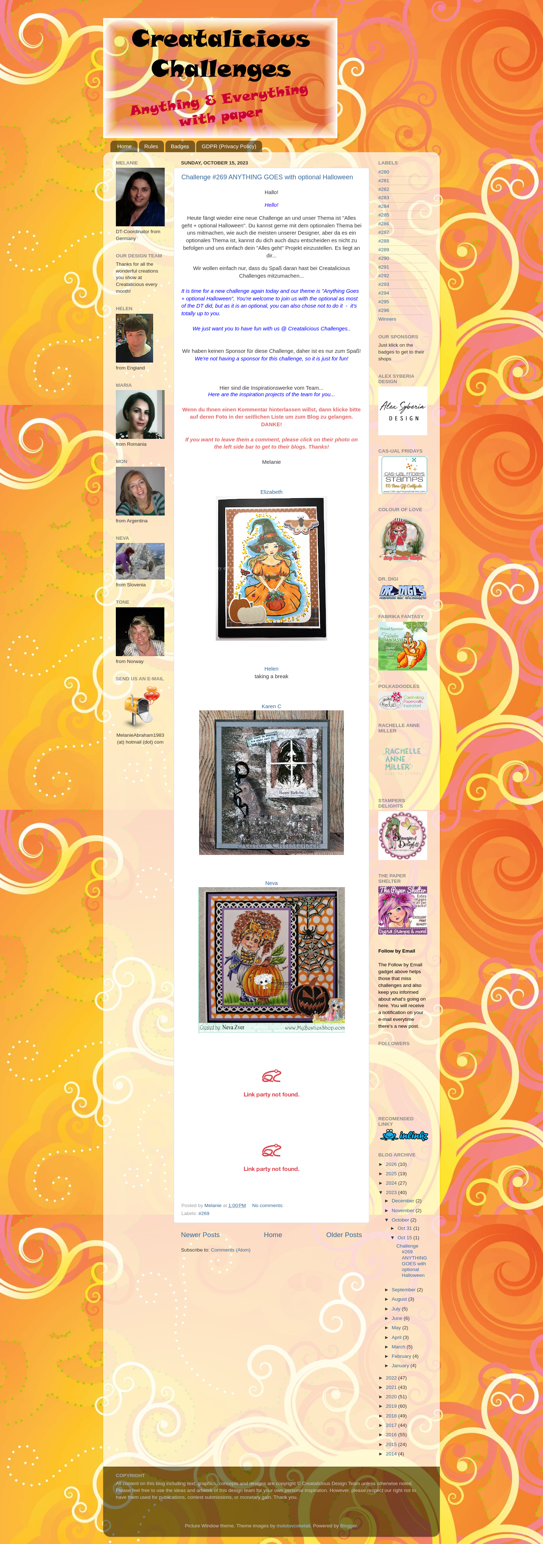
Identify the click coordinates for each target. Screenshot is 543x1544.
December (404, 1200)
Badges (180, 146)
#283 (383, 197)
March (399, 1347)
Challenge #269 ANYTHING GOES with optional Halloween (267, 177)
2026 (392, 1164)
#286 (383, 223)
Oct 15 (405, 1237)
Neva (271, 883)
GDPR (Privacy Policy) (229, 146)
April (397, 1337)
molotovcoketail (293, 1525)
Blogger (348, 1525)
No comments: (268, 1205)
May (397, 1327)
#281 (383, 180)
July (397, 1309)
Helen (272, 669)
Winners (387, 319)
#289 (383, 249)
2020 (392, 1396)
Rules (151, 146)
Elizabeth (271, 492)
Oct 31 (405, 1228)
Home (124, 146)
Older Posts (344, 1235)
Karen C (271, 706)
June (398, 1318)
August (400, 1299)
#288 (383, 241)
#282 (383, 189)
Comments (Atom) (231, 1250)
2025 (392, 1173)
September (404, 1289)
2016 (392, 1434)
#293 (383, 284)
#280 (383, 172)
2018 (392, 1416)
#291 (383, 267)
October (401, 1220)
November (404, 1210)
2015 (392, 1444)
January (401, 1365)
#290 (383, 258)
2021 (392, 1387)
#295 (383, 301)
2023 (392, 1192)
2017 (392, 1425)
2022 (392, 1378)
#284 (383, 206)
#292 (383, 275)
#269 (203, 1213)
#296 (383, 310)
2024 (392, 1183)
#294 (383, 293)
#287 (383, 232)
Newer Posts (200, 1235)
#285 (383, 215)
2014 (392, 1454)
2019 (392, 1406)
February (402, 1356)
